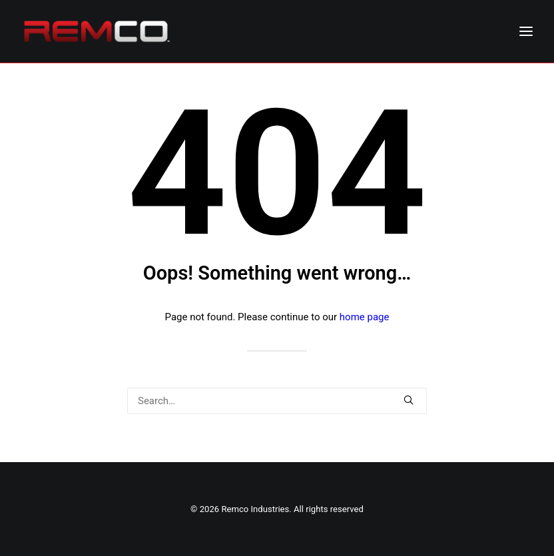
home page (365, 317)
